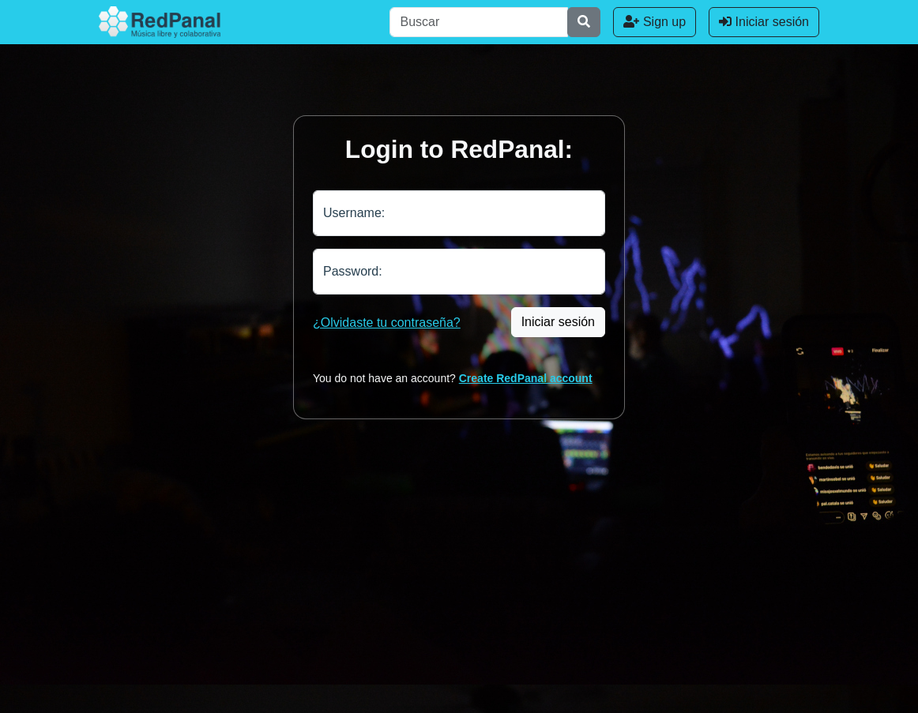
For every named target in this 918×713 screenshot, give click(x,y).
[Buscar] (478, 22)
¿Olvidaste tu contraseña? (387, 322)
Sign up (654, 21)
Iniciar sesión (764, 21)
